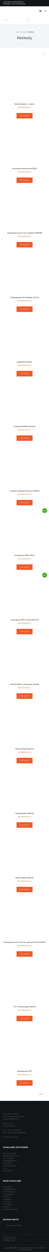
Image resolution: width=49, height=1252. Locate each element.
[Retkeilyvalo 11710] (24, 1046)
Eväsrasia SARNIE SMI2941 (24, 426)
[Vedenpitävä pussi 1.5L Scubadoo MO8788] (24, 208)
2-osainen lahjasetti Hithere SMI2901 (24, 491)
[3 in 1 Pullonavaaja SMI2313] (24, 982)
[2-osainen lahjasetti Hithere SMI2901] (24, 466)
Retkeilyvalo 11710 (24, 1071)
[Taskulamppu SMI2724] (24, 724)
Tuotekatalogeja (9, 1166)
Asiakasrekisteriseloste (11, 1156)
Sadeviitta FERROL (24, 362)
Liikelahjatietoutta (10, 1161)
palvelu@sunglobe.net (17, 1133)
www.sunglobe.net (10, 1137)
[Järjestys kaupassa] (44, 54)
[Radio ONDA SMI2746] (24, 853)
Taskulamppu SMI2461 (24, 813)
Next (41, 1094)
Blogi (5, 1168)
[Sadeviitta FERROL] (24, 337)
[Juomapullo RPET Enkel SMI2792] (24, 595)
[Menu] (45, 11)
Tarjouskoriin (24, 116)
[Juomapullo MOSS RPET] (24, 530)
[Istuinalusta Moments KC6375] (24, 143)
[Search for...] (14, 20)
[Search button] (28, 20)
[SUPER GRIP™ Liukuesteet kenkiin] (24, 659)
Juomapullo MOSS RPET (24, 555)
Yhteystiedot (8, 1163)
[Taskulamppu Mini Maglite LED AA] (24, 272)
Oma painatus (8, 1170)
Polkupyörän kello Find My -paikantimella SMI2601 (24, 942)
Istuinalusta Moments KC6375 (24, 168)
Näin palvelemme (9, 1153)
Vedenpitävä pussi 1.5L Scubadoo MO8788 (24, 233)
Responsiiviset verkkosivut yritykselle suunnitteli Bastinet (31, 1249)
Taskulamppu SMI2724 (24, 749)
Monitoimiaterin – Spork (24, 104)
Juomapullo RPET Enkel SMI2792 (25, 620)
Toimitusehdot (8, 1158)
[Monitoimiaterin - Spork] (24, 79)
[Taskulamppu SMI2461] (24, 788)
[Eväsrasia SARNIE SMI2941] (24, 401)
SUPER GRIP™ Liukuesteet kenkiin (24, 684)
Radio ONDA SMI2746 (24, 878)
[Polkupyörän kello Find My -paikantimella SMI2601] (24, 917)
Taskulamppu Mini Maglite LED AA (24, 297)
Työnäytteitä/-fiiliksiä (13, 1225)
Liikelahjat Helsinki (9, 1237)
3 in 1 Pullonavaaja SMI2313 (25, 1007)
